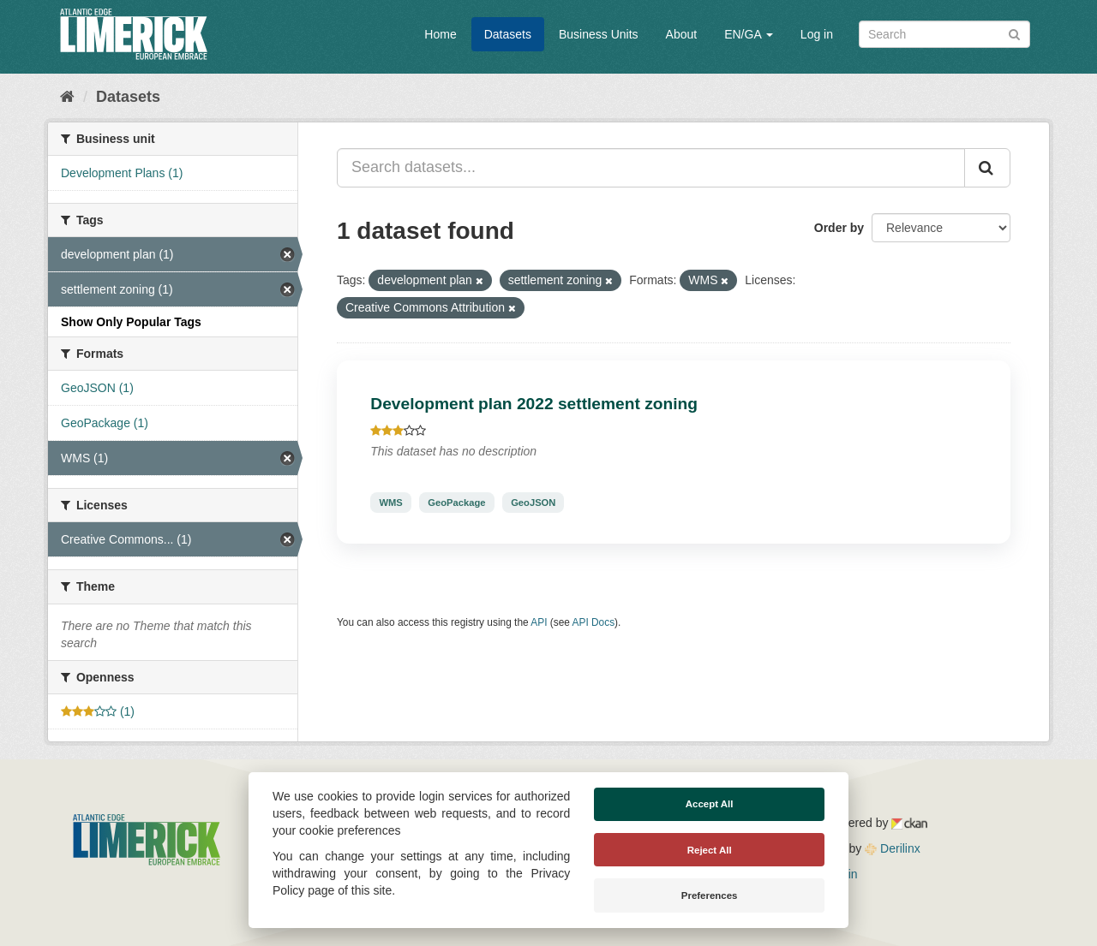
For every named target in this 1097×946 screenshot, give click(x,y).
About (682, 34)
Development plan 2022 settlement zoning (534, 404)
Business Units (598, 34)
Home (440, 34)
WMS (390, 502)
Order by (839, 228)
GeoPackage (456, 502)
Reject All (709, 850)
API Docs (593, 622)
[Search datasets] (944, 34)
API (539, 622)
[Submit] (1014, 33)
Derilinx (892, 848)
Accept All (710, 804)
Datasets (507, 34)
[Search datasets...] (651, 167)
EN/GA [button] (748, 34)
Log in (816, 34)
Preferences (709, 895)
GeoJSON (533, 502)
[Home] (67, 96)
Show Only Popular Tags (131, 322)
